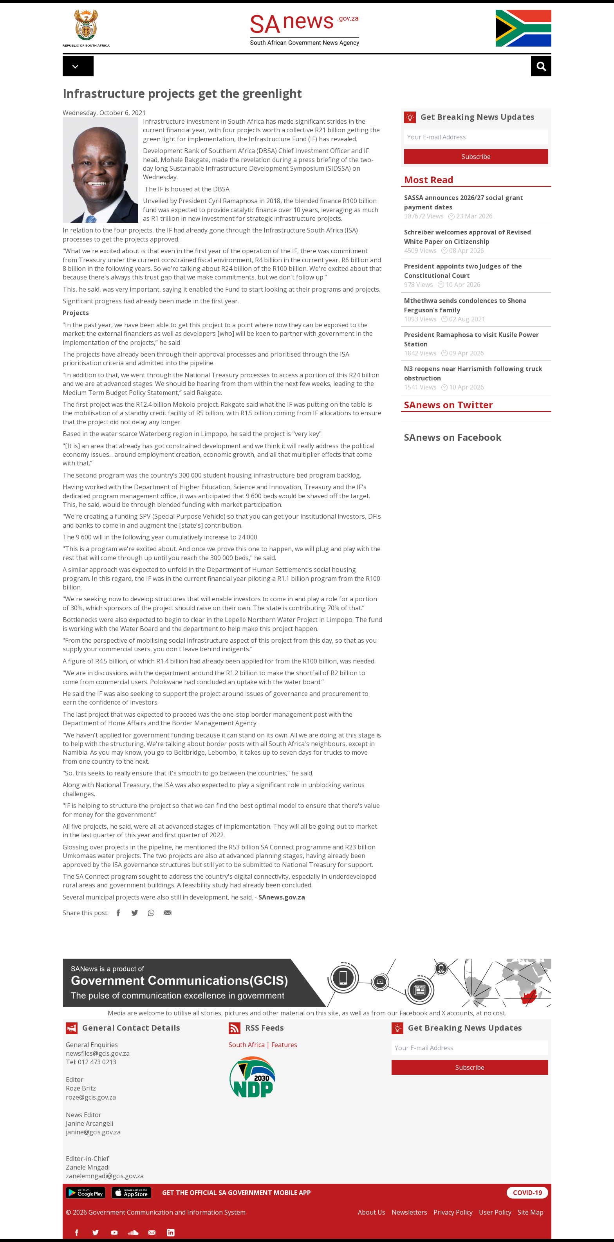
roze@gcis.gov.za (91, 1097)
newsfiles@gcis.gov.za (98, 1053)
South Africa (247, 1044)
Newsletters (409, 1212)
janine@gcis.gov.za (93, 1132)
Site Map (531, 1212)
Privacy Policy (453, 1212)
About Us (371, 1212)
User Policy (495, 1212)
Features (284, 1044)
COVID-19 (527, 1192)
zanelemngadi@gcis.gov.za (105, 1176)
